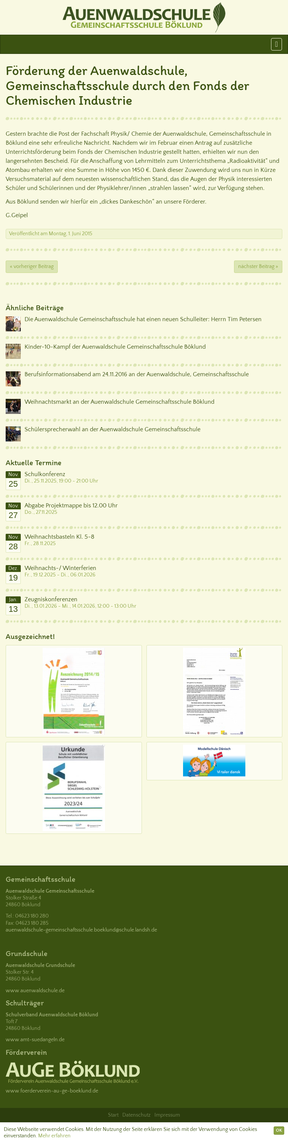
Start (113, 1115)
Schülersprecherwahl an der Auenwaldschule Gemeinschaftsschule (112, 429)
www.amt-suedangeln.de (35, 1040)
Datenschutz (136, 1115)
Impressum (167, 1115)
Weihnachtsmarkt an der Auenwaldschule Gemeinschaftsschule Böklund (119, 401)
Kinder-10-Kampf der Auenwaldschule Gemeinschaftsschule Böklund (115, 346)
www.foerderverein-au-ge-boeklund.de (52, 1091)
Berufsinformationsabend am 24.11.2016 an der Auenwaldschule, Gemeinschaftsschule (137, 374)
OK (279, 1130)
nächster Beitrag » (258, 267)
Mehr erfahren (54, 1136)
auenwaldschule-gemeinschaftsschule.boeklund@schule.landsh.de (81, 930)
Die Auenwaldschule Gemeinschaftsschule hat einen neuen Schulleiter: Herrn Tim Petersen (143, 319)
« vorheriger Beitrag (32, 267)
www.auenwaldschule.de (35, 991)
